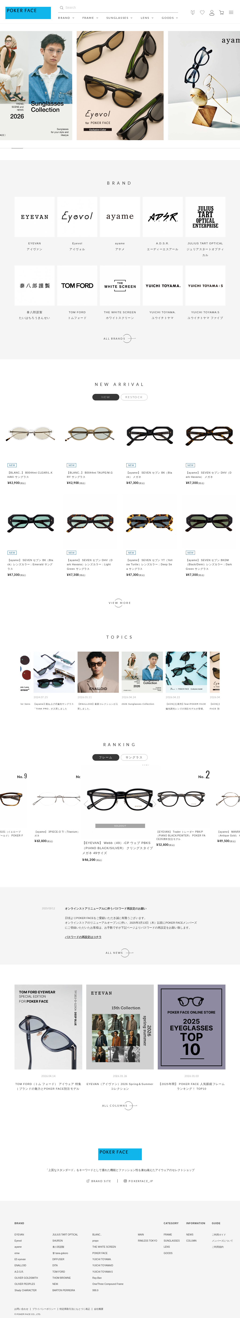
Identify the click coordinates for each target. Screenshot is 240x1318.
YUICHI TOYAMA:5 (102, 1272)
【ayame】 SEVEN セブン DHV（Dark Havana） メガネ (209, 475)
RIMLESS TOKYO (147, 1240)
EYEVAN (19, 1234)
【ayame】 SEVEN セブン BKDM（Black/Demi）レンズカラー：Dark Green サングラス (209, 564)
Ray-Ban (96, 1278)
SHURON (57, 1240)
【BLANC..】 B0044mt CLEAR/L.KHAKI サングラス (30, 475)
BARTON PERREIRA (63, 1290)
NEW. (55, 1284)
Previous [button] (86, 804)
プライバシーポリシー (44, 1309)
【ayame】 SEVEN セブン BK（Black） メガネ (149, 475)
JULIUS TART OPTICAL (65, 1234)
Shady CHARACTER (26, 1290)
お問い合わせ (21, 1309)
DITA (55, 1265)
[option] (120, 85)
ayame (18, 1247)
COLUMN (191, 1240)
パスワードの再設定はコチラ (83, 936)
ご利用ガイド (219, 1234)
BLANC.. (96, 1234)
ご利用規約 (218, 1247)
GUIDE (216, 1223)
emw (17, 1253)
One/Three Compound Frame (107, 1284)
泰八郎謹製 (58, 1247)
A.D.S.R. (19, 1272)
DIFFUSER (58, 1259)
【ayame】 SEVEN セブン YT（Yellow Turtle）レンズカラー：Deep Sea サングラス (149, 564)
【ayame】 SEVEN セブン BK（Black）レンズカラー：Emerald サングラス (30, 564)
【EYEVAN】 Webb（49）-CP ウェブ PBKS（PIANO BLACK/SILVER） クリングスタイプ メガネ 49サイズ (117, 848)
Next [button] (154, 804)
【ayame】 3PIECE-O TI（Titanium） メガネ (58, 834)
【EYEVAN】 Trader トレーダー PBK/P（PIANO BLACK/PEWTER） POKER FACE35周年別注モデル (181, 835)
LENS (147, 18)
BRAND (66, 18)
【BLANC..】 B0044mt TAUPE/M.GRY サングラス (90, 475)
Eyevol (18, 1240)
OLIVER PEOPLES (25, 1284)
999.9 (95, 1290)
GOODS (170, 18)
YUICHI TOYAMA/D (102, 1265)
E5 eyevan (20, 1259)
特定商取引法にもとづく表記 (75, 1309)
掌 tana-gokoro (60, 1253)
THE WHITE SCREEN (104, 1247)
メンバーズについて (222, 1240)
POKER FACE (99, 1253)
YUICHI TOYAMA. (101, 1259)
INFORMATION (195, 1223)
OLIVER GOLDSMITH (26, 1278)
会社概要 (98, 1309)
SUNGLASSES (119, 18)
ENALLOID (20, 1265)
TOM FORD (58, 1272)
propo (95, 1240)
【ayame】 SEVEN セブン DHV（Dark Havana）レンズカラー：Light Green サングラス (89, 564)
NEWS (189, 1234)
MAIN (141, 1234)
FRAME (90, 18)
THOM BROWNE (61, 1278)
